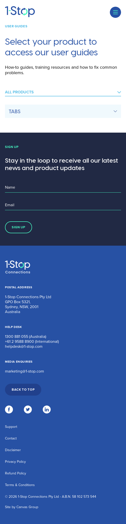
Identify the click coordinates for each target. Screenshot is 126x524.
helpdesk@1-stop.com (23, 346)
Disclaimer (13, 450)
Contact (11, 438)
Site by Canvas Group (21, 507)
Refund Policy (15, 473)
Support (11, 427)
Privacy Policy (15, 462)
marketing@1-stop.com (24, 371)
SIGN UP (18, 227)
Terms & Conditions (20, 485)
